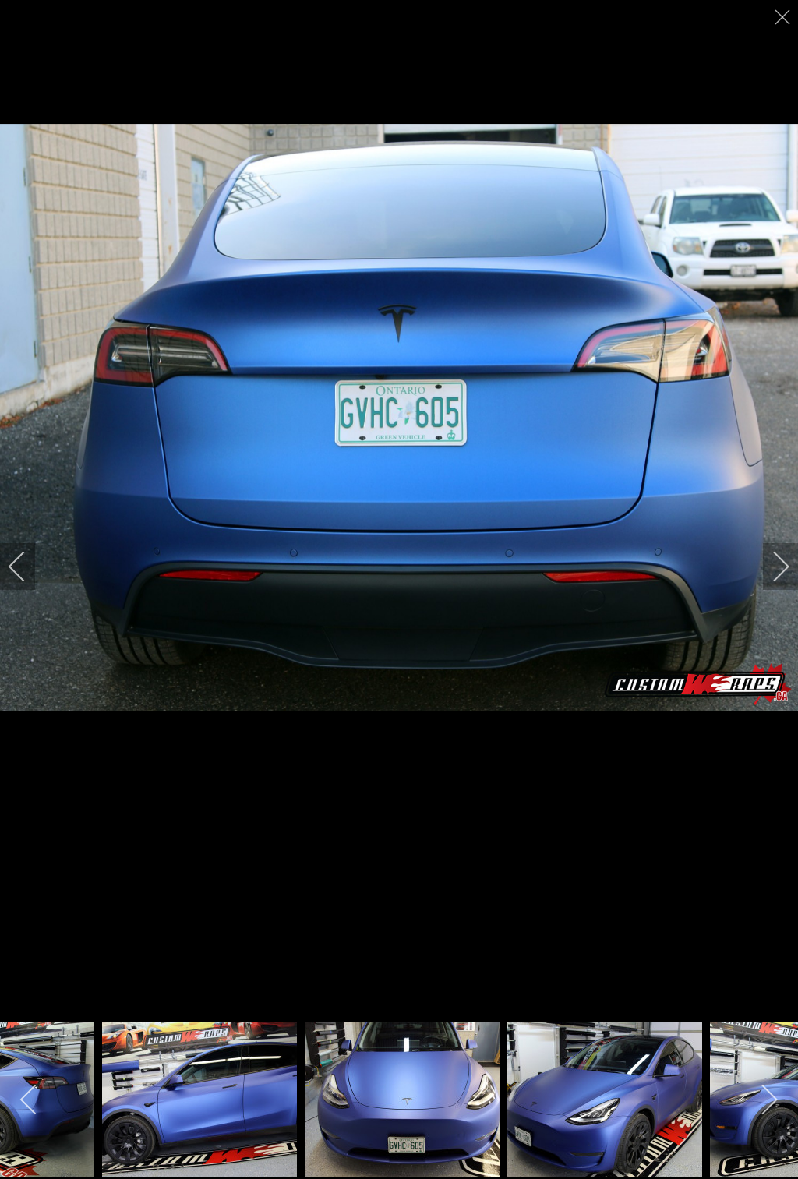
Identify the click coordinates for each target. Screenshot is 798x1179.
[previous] (27, 566)
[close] (784, 17)
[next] (770, 566)
